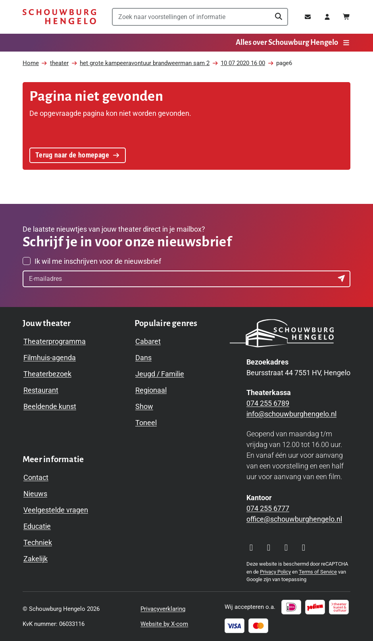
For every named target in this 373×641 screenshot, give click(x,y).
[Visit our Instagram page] (251, 547)
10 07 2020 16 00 (243, 63)
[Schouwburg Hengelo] (59, 16)
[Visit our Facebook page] (268, 547)
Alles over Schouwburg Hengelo (293, 42)
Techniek (37, 542)
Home (31, 63)
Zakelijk (35, 559)
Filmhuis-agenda (49, 357)
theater (59, 63)
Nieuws (35, 493)
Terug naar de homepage (77, 153)
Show (144, 406)
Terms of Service (318, 572)
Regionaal (151, 390)
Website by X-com (164, 624)
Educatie (37, 526)
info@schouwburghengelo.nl (291, 414)
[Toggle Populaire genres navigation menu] (166, 323)
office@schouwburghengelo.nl (294, 519)
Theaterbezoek (47, 374)
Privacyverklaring (162, 608)
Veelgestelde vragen (55, 510)
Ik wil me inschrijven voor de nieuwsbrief (98, 261)
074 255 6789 (267, 403)
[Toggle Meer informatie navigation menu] (53, 459)
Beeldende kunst (49, 406)
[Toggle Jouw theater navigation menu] (47, 323)
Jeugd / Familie (159, 374)
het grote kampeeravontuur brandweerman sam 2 (145, 63)
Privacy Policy (275, 572)
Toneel (146, 422)
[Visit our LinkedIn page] (303, 547)
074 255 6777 (267, 508)
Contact (35, 477)
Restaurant (40, 390)
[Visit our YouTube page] (286, 547)
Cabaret (148, 341)
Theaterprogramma (54, 341)
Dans (143, 357)
